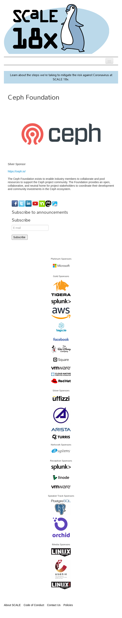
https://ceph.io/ (17, 171)
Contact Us (53, 605)
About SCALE (12, 605)
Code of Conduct (34, 605)
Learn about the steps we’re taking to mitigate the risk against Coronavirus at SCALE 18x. (61, 77)
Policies (68, 605)
